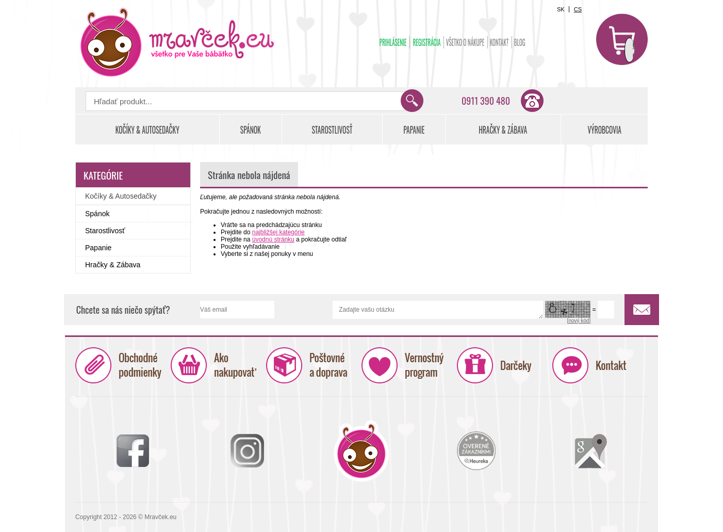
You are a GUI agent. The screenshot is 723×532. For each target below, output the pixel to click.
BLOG (519, 42)
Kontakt (499, 42)
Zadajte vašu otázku (438, 310)
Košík (622, 39)
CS (578, 9)
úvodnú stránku (273, 239)
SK (561, 9)
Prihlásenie (393, 42)
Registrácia (427, 42)
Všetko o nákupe (465, 42)
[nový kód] (579, 321)
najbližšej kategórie (278, 232)
